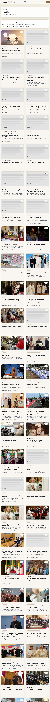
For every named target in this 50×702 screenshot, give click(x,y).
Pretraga (37, 2)
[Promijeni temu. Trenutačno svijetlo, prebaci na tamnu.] (42, 2)
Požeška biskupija (6, 160)
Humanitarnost (31, 2)
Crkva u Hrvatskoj (6, 75)
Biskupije (20, 2)
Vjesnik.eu (4, 2)
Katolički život (25, 2)
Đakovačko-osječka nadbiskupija (9, 131)
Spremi (22, 32)
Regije (14, 2)
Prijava (48, 2)
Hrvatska (29, 46)
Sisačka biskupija (30, 438)
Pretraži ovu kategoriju (6, 26)
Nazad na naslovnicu (15, 26)
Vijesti (10, 2)
